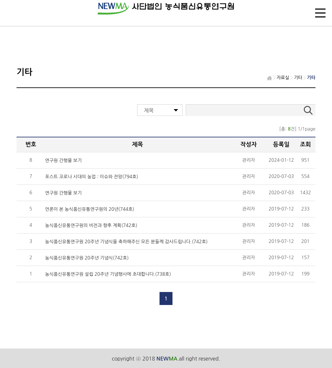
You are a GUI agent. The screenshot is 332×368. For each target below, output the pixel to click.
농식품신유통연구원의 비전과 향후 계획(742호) (91, 225)
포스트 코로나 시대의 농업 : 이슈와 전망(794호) (91, 176)
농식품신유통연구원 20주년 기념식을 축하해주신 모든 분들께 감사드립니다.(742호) (126, 241)
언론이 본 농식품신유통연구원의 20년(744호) (89, 209)
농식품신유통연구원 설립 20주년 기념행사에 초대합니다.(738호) (108, 274)
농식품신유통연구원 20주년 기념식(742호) (87, 258)
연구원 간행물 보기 (63, 160)
